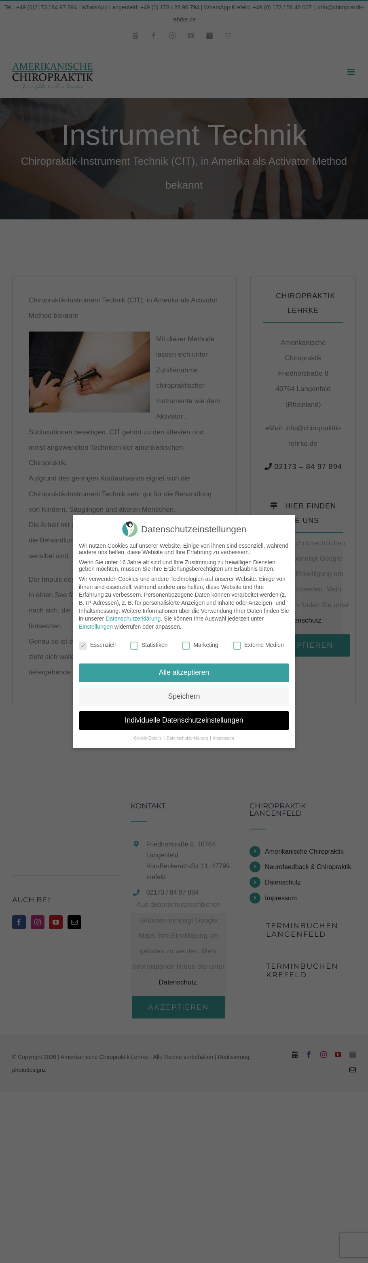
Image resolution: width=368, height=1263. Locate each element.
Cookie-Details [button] (148, 738)
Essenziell (97, 645)
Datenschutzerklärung (133, 618)
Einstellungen (96, 626)
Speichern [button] (184, 696)
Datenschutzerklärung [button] (188, 738)
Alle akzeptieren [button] (184, 672)
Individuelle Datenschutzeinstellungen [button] (184, 720)
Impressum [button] (223, 738)
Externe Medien (258, 645)
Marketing (200, 645)
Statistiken (149, 645)
